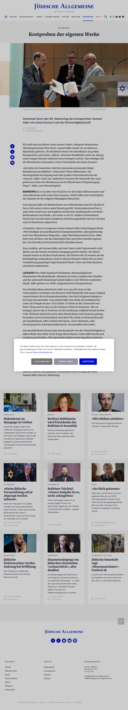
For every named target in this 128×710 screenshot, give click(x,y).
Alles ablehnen (41, 361)
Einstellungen (66, 361)
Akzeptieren (88, 361)
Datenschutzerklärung (42, 352)
